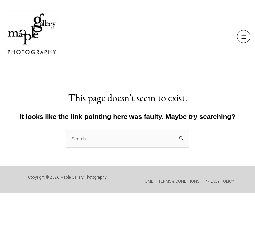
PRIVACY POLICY (219, 181)
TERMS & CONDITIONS (178, 181)
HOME (147, 181)
